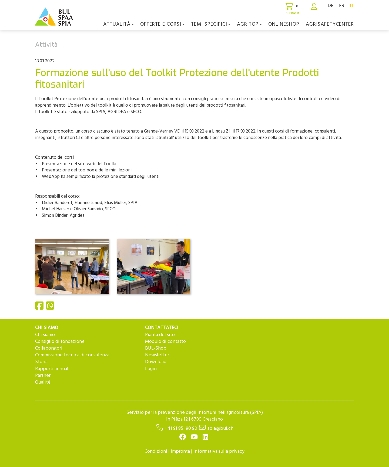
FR (341, 5)
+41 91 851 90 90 (181, 428)
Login (151, 369)
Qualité (43, 382)
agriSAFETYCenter (330, 24)
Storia (41, 362)
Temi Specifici (210, 24)
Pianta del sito (160, 335)
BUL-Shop (155, 348)
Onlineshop (283, 24)
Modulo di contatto (165, 342)
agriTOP (249, 24)
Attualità (118, 24)
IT (352, 5)
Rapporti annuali (52, 369)
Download (155, 362)
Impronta (180, 451)
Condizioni (156, 451)
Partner (43, 376)
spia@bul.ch (220, 428)
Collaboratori (48, 348)
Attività (46, 45)
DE (330, 5)
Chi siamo (45, 335)
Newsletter (157, 355)
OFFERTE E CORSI (162, 24)
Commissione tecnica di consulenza (72, 355)
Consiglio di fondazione (60, 342)
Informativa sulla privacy (218, 451)
